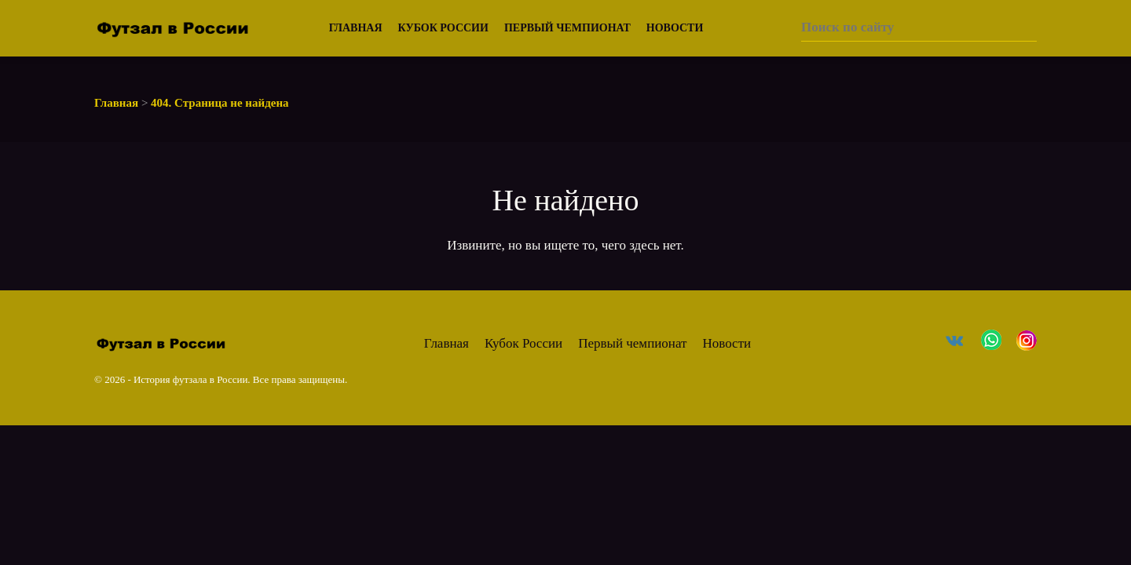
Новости (675, 28)
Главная (355, 28)
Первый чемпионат (567, 28)
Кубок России (443, 28)
